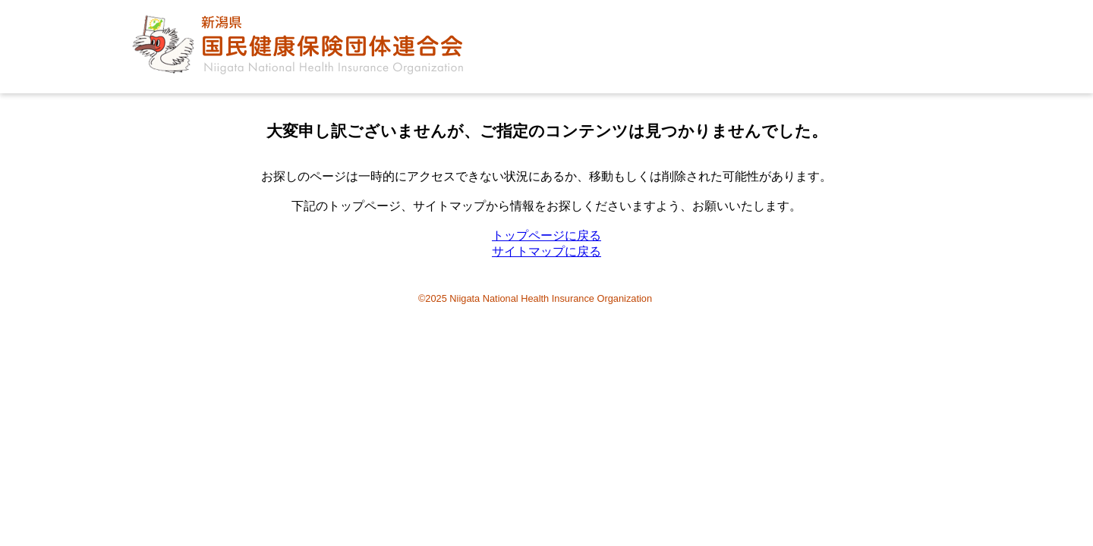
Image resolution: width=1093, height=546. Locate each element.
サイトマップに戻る (546, 251)
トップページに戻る (546, 235)
